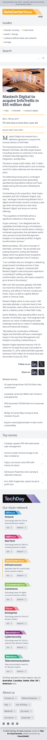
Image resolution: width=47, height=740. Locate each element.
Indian (26, 680)
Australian (7, 680)
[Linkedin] (4, 724)
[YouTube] (13, 724)
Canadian (17, 680)
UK (36, 680)
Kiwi (32, 680)
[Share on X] (41, 372)
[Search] (21, 58)
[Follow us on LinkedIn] (34, 364)
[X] (8, 724)
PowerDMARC (23, 736)
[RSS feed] (17, 724)
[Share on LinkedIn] (34, 372)
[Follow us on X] (41, 364)
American (7, 683)
